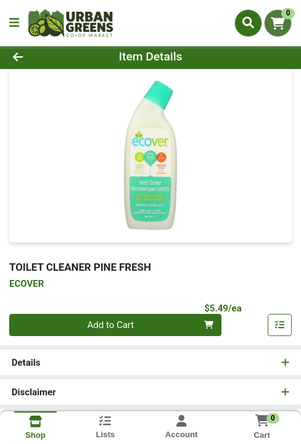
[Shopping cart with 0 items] (278, 23)
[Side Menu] (14, 23)
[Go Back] (44, 57)
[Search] (248, 22)
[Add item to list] (280, 325)
